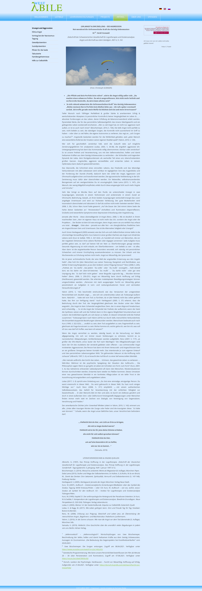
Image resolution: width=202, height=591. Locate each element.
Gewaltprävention (39, 42)
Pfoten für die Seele (40, 50)
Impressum (95, 588)
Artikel (120, 17)
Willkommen (41, 17)
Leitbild (59, 17)
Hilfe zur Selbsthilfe (40, 60)
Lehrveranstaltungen (82, 17)
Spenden (152, 17)
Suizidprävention (39, 46)
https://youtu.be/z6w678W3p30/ (75, 558)
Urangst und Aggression (42, 28)
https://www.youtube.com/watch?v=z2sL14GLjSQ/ (82, 549)
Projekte (105, 17)
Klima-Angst (37, 32)
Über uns (136, 17)
